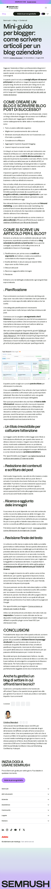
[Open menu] (46, 7)
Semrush (7, 20)
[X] (24, 830)
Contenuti (23, 20)
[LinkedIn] (3, 830)
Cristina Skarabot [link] (16, 58)
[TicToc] (11, 830)
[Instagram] (7, 830)
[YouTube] (15, 830)
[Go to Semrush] (12, 7)
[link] (8, 715)
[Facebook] (19, 830)
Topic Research (9, 336)
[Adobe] (5, 837)
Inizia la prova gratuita (13, 780)
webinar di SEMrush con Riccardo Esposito (20, 222)
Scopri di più (31, 2)
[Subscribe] (26, 14)
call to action (39, 564)
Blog (4, 14)
